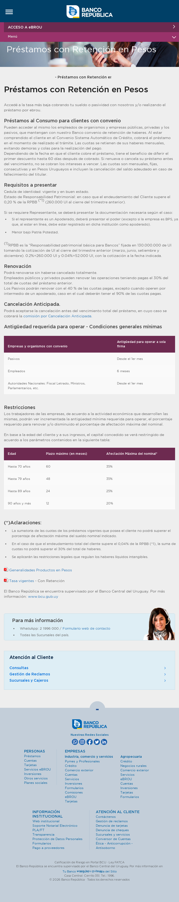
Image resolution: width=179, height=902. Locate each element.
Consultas (88, 668)
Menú (91, 36)
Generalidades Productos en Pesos (38, 570)
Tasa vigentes (19, 581)
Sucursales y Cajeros (88, 680)
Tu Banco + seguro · (79, 871)
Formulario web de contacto (86, 628)
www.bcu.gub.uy (43, 596)
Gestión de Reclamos (88, 674)
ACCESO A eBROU (91, 27)
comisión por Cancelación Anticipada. (57, 316)
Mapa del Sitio (107, 871)
